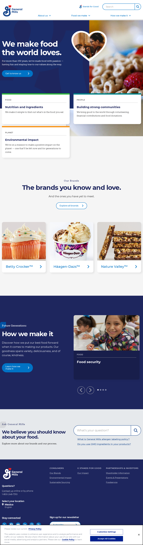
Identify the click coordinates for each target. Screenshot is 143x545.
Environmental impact (36, 142)
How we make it (119, 15)
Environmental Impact (60, 477)
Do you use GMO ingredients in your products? (104, 444)
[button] (138, 6)
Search (109, 7)
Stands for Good (91, 6)
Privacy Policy (34, 529)
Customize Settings (106, 532)
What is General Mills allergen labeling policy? (103, 439)
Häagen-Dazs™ (71, 247)
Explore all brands (69, 205)
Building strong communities (107, 109)
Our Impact (83, 473)
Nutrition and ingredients (36, 109)
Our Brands (55, 473)
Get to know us (13, 73)
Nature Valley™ (119, 247)
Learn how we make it (12, 367)
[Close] (139, 535)
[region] (71, 535)
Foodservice (111, 482)
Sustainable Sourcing (60, 482)
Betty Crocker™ (24, 247)
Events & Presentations (117, 477)
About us (43, 15)
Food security (107, 347)
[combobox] (118, 6)
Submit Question (136, 430)
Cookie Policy (68, 540)
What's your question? (93, 430)
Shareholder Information (118, 473)
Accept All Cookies (107, 539)
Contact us (7, 491)
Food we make (79, 15)
